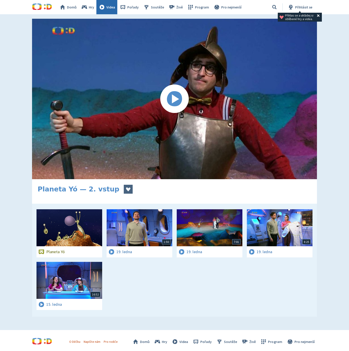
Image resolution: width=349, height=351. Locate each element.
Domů (68, 7)
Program (198, 7)
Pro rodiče (111, 342)
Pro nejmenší (227, 7)
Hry (87, 7)
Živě (175, 7)
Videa (107, 7)
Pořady (129, 7)
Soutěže (153, 7)
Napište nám (92, 342)
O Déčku (74, 342)
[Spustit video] (174, 99)
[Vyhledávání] (274, 7)
